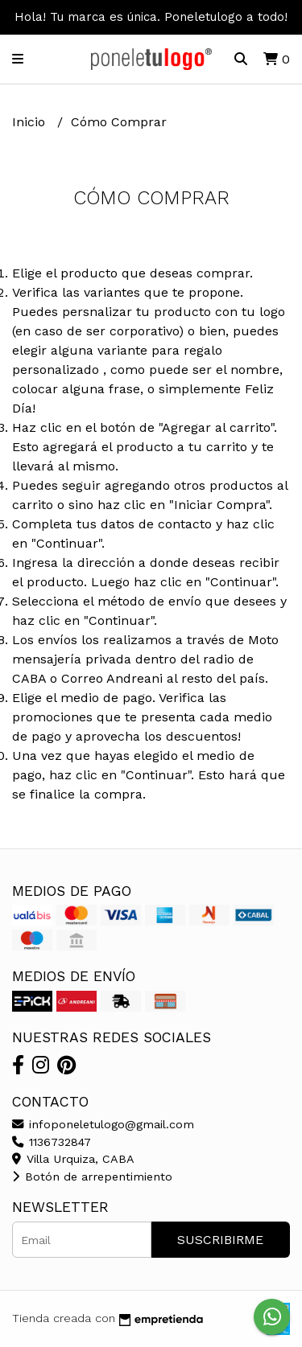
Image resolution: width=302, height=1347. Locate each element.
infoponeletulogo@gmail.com (103, 1124)
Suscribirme (220, 1239)
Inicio (30, 121)
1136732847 (51, 1142)
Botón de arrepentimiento (92, 1176)
